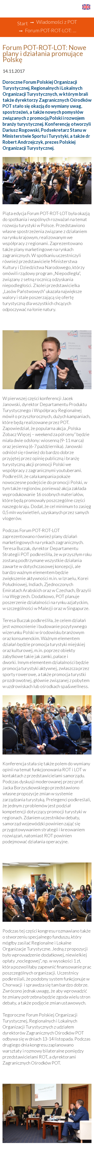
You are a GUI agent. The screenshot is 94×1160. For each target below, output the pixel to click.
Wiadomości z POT (56, 22)
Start (22, 23)
